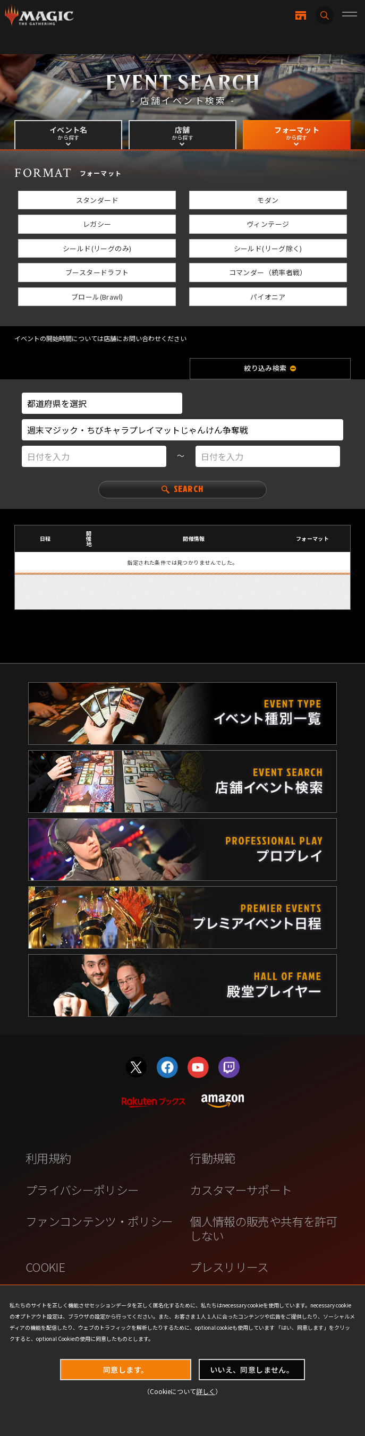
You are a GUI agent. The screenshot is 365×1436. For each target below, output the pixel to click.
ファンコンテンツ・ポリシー (99, 1221)
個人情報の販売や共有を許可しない (263, 1228)
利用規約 (48, 1158)
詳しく (205, 1391)
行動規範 (212, 1158)
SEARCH (182, 488)
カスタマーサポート (241, 1190)
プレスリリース (229, 1267)
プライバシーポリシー (82, 1190)
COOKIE (45, 1267)
